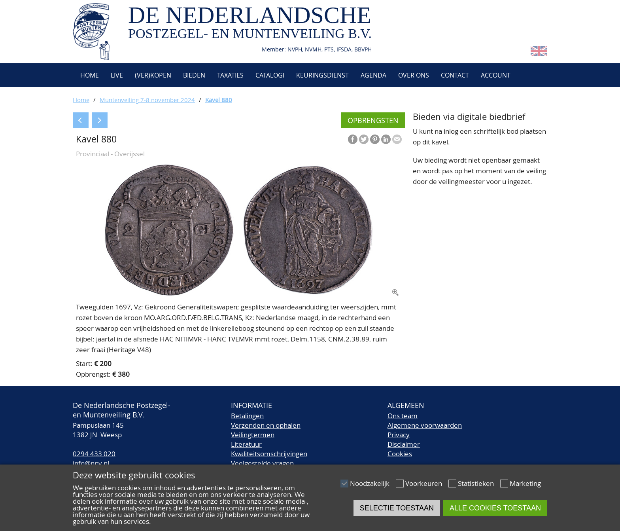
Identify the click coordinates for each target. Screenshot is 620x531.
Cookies (400, 453)
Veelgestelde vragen (262, 463)
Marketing (525, 483)
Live (117, 75)
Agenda (373, 75)
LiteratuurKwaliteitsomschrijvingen (269, 449)
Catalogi (269, 75)
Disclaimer (404, 444)
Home (89, 75)
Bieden (194, 75)
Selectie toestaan (397, 508)
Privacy (399, 434)
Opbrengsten (373, 120)
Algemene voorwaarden (425, 425)
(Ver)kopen (153, 75)
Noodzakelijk (369, 483)
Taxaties (230, 75)
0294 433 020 (94, 453)
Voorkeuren (423, 483)
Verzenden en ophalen (266, 425)
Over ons (413, 75)
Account (495, 75)
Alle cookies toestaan (495, 508)
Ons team (403, 415)
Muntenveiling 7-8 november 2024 (147, 100)
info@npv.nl (91, 463)
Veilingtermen (252, 434)
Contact (455, 75)
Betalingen (247, 415)
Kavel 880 (218, 100)
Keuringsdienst (322, 75)
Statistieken (476, 483)
